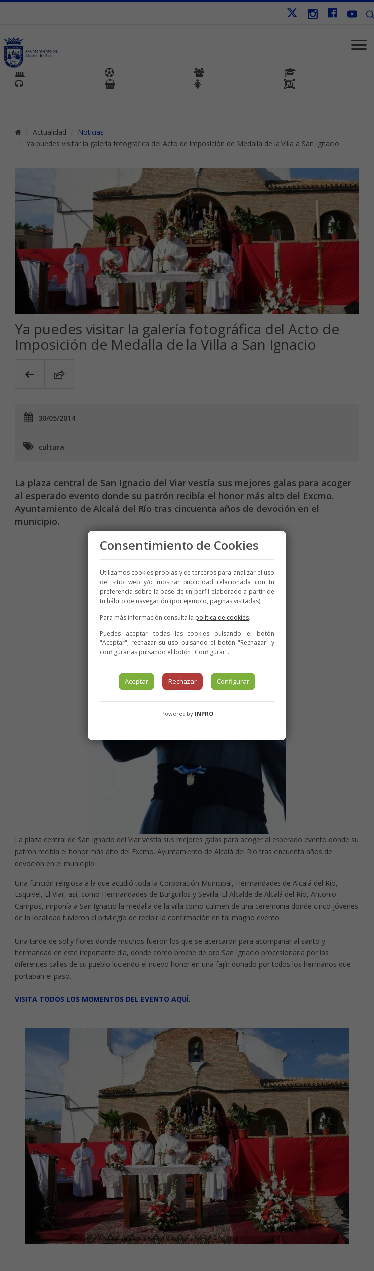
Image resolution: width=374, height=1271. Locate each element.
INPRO (204, 713)
